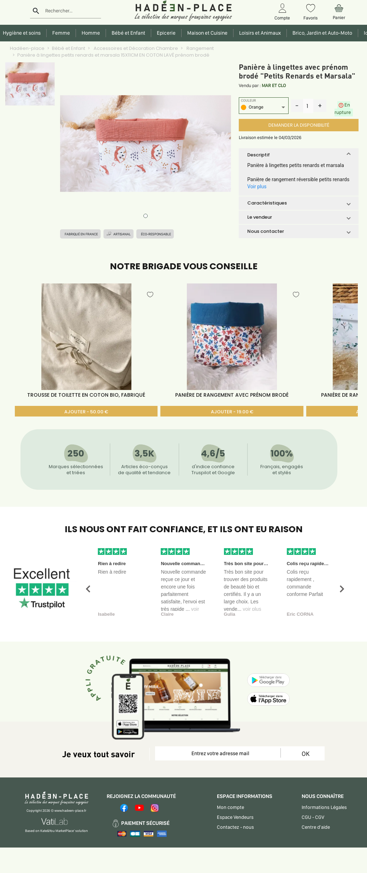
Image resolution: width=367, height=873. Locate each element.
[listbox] (263, 108)
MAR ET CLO (274, 85)
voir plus (252, 609)
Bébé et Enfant (68, 48)
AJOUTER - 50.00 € (86, 411)
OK (305, 753)
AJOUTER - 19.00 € (232, 411)
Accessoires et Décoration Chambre (135, 48)
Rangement (199, 48)
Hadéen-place (27, 48)
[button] (299, 155)
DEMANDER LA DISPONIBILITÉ (298, 125)
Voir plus (256, 186)
